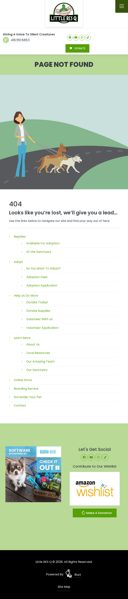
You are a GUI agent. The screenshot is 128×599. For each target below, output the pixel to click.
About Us (33, 344)
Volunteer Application (42, 327)
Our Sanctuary (37, 370)
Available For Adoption (43, 243)
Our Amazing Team (40, 361)
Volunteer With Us (39, 319)
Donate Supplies (38, 310)
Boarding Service (26, 388)
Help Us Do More (26, 295)
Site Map (64, 586)
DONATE (77, 48)
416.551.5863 (16, 40)
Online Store (23, 380)
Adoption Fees (36, 277)
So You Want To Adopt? (43, 268)
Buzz (77, 574)
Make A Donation (96, 513)
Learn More (22, 338)
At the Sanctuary (38, 251)
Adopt (18, 262)
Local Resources (38, 353)
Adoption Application (41, 285)
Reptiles (20, 236)
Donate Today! (37, 302)
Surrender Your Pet (28, 397)
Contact (20, 405)
